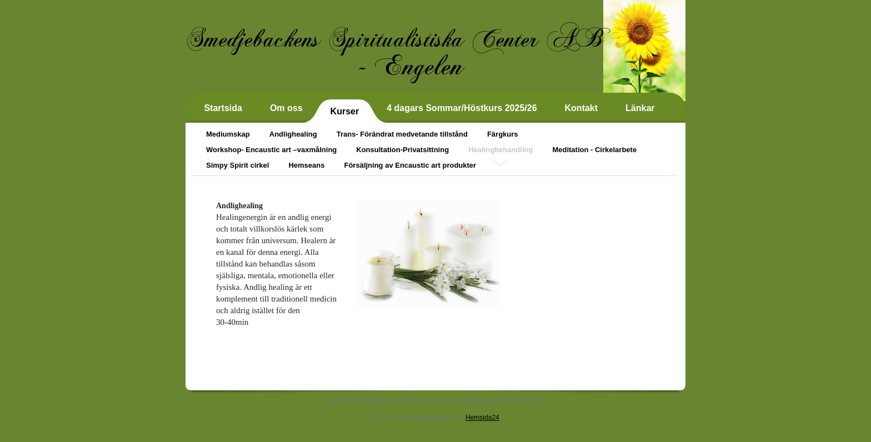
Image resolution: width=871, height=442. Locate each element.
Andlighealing (293, 134)
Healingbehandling (500, 149)
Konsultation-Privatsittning (402, 149)
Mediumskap (228, 134)
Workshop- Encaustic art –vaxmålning (271, 149)
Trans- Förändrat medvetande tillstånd (402, 134)
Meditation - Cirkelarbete (594, 149)
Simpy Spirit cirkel (237, 165)
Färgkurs (502, 134)
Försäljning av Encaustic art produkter (410, 165)
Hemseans (306, 165)
